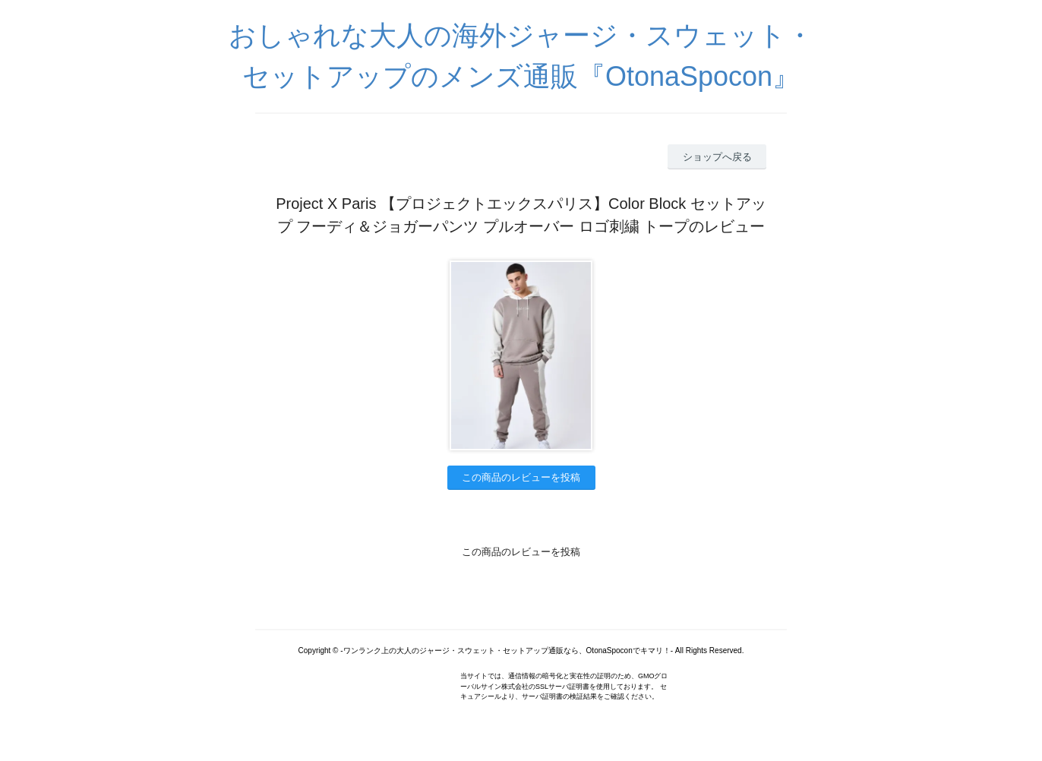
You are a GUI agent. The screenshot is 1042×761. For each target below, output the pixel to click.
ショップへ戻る (717, 157)
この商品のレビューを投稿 (521, 477)
